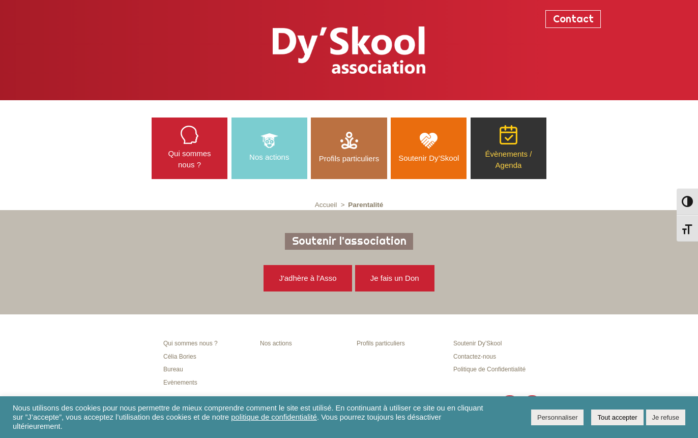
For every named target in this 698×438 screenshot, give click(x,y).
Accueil (326, 205)
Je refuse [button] (665, 417)
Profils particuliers (381, 343)
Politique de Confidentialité (489, 369)
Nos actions (276, 343)
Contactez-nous (474, 356)
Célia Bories (179, 356)
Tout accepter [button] (617, 417)
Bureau (173, 369)
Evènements (180, 382)
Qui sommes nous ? (190, 343)
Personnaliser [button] (557, 417)
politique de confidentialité (274, 417)
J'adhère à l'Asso (307, 278)
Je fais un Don (394, 278)
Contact (573, 18)
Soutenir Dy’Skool (477, 343)
